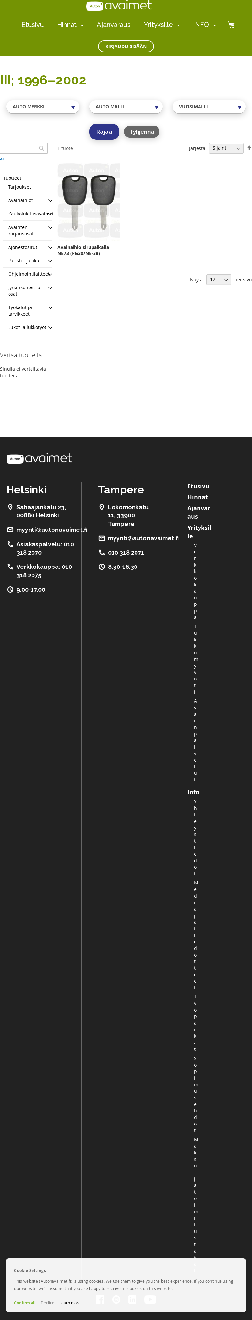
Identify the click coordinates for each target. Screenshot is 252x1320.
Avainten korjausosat (20, 230)
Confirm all (25, 1303)
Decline (47, 1302)
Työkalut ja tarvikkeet (20, 310)
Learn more (70, 1302)
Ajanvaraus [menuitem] (114, 24)
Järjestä (197, 148)
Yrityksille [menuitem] (158, 24)
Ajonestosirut (22, 247)
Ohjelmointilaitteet (29, 274)
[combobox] (42, 106)
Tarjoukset (19, 187)
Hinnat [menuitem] (67, 24)
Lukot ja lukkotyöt (27, 327)
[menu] (118, 24)
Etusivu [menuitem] (32, 24)
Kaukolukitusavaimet (31, 214)
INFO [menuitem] (201, 24)
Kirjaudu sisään (126, 46)
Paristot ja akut (24, 260)
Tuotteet (12, 178)
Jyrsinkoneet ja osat (24, 290)
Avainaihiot (20, 200)
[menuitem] (81, 25)
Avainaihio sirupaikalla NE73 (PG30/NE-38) (83, 250)
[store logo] (119, 5)
